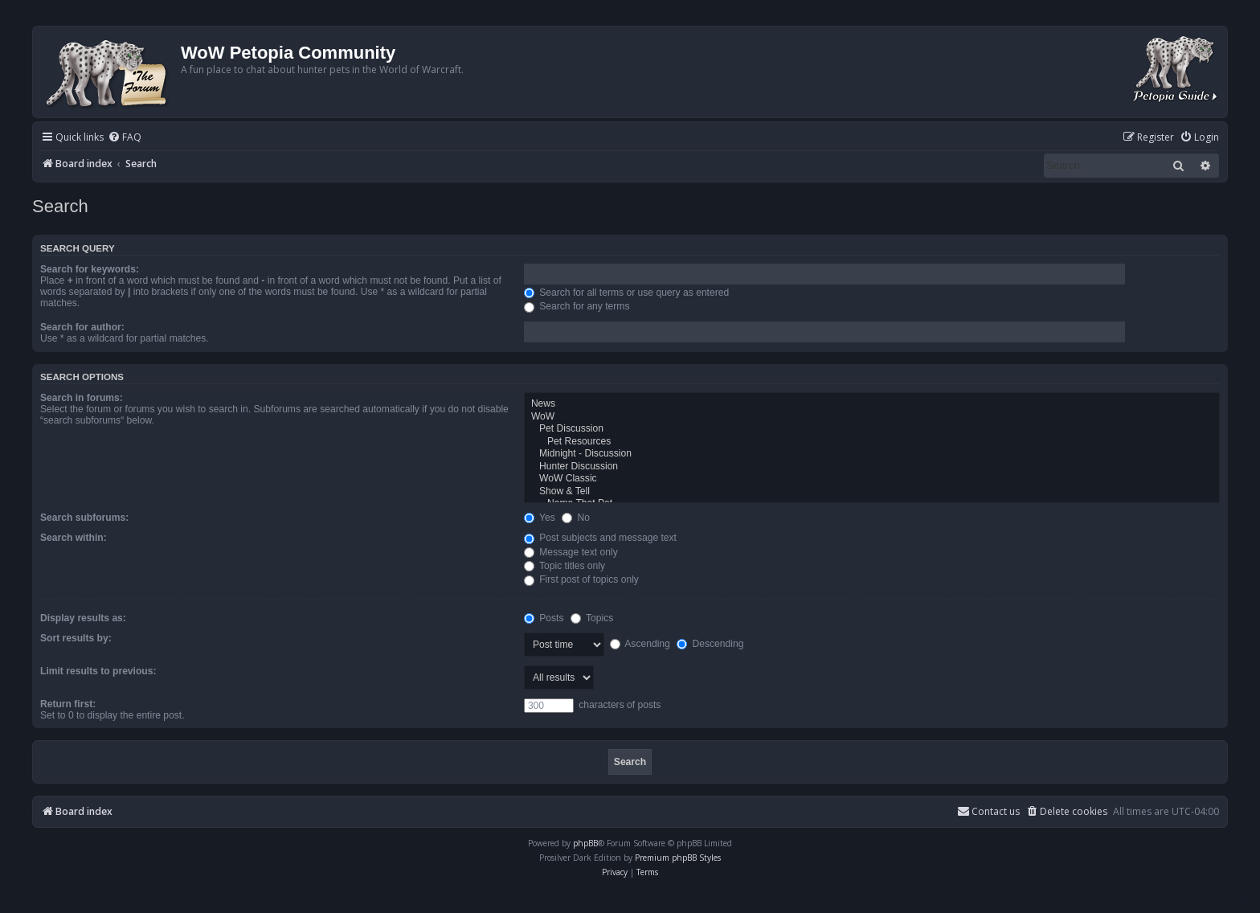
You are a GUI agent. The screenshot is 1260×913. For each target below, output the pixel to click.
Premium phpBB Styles (678, 857)
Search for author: (82, 327)
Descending (710, 643)
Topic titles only (564, 565)
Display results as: (83, 618)
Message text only (571, 552)
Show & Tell (872, 491)
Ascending (640, 643)
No (576, 517)
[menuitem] (124, 138)
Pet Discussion (872, 429)
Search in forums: (81, 397)
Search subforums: (84, 517)
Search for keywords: (89, 269)
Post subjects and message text (600, 537)
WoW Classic (872, 479)
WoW (872, 417)
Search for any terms (577, 306)
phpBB (585, 843)
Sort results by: (76, 638)
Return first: (68, 704)
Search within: (73, 537)
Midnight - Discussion (872, 454)
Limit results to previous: (98, 671)
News (872, 404)
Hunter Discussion (872, 467)
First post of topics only (581, 579)
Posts (544, 618)
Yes (539, 517)
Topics (592, 618)
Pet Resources (872, 442)
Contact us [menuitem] (988, 811)
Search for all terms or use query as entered (626, 292)
